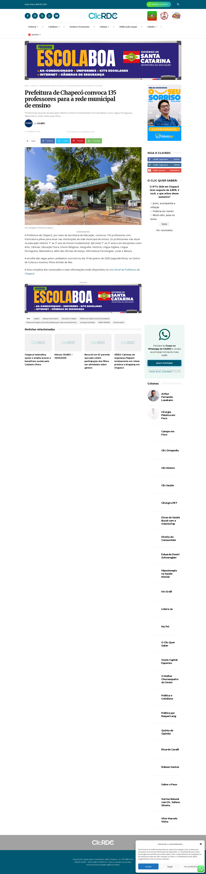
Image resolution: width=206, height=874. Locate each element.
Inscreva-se (174, 170)
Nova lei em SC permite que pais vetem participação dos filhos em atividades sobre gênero (97, 361)
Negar (170, 866)
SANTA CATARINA (104, 322)
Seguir (176, 165)
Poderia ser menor (163, 211)
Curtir (176, 159)
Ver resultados (164, 230)
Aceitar (148, 866)
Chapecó (34, 86)
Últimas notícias (119, 322)
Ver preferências (191, 866)
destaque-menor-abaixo (50, 319)
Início (27, 86)
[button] (200, 844)
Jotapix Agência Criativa (110, 864)
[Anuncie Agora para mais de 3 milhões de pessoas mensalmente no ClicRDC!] (158, 4)
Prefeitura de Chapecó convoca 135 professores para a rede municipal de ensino (51, 322)
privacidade (166, 372)
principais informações (87, 322)
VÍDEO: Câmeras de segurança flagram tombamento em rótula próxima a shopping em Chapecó (127, 361)
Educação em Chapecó (69, 319)
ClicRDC (41, 123)
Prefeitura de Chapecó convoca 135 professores (94, 319)
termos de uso (155, 372)
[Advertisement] (83, 395)
